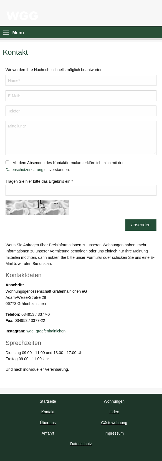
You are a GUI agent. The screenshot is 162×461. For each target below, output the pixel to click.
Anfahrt (48, 433)
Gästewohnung (114, 422)
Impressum (114, 433)
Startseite (48, 401)
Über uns (48, 422)
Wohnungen (114, 401)
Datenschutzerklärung (24, 169)
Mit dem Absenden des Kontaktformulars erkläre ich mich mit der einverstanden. (65, 166)
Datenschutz (81, 444)
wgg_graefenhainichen (45, 331)
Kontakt (47, 412)
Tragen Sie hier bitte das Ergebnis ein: (39, 181)
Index (114, 412)
